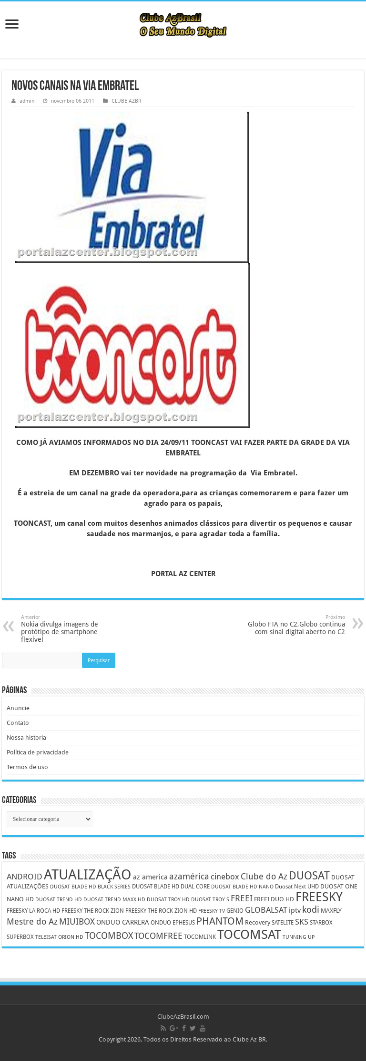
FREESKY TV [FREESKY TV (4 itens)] (211, 911)
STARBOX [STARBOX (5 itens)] (321, 922)
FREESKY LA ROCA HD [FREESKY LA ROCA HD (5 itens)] (33, 910)
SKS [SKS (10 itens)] (301, 921)
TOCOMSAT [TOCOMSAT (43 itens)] (249, 934)
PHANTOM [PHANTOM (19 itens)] (220, 921)
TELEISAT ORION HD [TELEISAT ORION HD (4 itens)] (59, 937)
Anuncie (18, 708)
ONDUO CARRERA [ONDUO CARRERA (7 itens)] (122, 922)
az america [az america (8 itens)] (150, 877)
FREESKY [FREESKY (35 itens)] (319, 897)
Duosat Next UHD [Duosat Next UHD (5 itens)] (297, 886)
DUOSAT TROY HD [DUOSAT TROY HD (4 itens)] (168, 900)
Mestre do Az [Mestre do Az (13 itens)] (32, 921)
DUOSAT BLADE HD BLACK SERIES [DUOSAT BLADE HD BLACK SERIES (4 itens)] (90, 887)
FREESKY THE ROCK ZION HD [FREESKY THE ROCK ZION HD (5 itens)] (161, 910)
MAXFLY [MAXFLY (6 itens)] (331, 910)
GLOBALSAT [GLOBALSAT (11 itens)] (266, 910)
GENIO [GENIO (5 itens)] (235, 910)
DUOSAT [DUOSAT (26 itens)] (309, 875)
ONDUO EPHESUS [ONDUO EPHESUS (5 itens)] (173, 922)
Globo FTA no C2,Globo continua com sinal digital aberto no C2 (296, 625)
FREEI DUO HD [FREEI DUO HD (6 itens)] (274, 899)
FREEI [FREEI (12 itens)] (242, 898)
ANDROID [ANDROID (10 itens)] (24, 876)
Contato (18, 722)
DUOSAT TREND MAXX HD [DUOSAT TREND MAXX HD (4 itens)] (114, 900)
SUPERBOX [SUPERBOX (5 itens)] (20, 937)
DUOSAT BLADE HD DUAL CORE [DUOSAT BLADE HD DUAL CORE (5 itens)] (171, 886)
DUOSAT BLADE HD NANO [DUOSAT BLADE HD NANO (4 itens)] (242, 887)
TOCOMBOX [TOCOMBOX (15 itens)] (109, 935)
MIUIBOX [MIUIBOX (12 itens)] (77, 921)
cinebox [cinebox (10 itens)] (225, 876)
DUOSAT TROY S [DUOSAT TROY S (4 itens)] (210, 900)
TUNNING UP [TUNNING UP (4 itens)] (299, 937)
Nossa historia (26, 737)
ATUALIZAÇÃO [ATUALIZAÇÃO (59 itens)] (88, 875)
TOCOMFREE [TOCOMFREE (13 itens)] (158, 936)
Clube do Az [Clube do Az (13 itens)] (264, 876)
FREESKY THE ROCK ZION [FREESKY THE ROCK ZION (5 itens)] (92, 910)
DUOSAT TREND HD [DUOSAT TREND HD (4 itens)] (58, 900)
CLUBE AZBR (126, 101)
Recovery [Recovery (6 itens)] (257, 922)
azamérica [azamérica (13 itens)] (189, 876)
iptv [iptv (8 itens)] (295, 910)
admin (27, 101)
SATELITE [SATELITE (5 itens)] (283, 922)
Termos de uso (27, 767)
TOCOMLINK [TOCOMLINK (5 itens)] (200, 937)
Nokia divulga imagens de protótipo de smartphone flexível (70, 628)
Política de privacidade (38, 752)
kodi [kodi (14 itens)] (310, 909)
